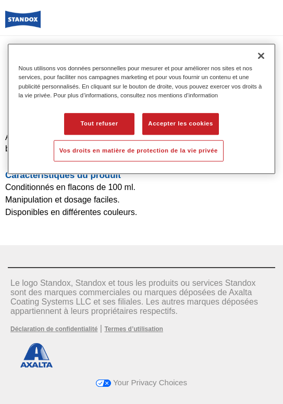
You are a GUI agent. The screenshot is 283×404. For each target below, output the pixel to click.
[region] (141, 109)
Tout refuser (99, 123)
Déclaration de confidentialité (53, 329)
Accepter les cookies (180, 123)
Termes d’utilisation (133, 329)
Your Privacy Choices (141, 382)
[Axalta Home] (23, 23)
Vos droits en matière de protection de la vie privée (138, 150)
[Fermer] (261, 56)
